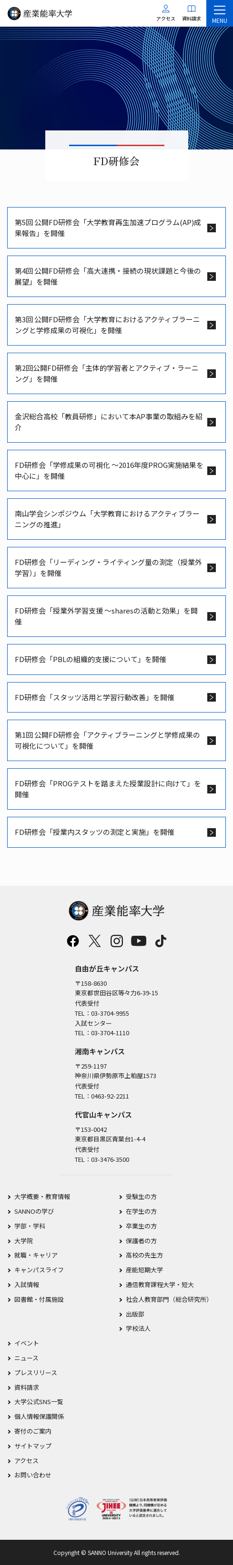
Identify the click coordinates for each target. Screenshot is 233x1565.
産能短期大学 (144, 1269)
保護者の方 (141, 1240)
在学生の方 (141, 1211)
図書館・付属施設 (39, 1299)
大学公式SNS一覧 (38, 1401)
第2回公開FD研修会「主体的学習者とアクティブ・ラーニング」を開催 (107, 373)
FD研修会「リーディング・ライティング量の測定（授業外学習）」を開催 (108, 567)
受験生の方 (141, 1196)
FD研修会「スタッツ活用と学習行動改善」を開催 (94, 697)
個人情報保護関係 (39, 1416)
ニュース (26, 1357)
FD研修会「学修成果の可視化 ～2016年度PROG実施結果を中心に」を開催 (109, 470)
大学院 (23, 1240)
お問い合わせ (32, 1474)
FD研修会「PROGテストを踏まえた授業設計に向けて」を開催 (108, 788)
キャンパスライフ (39, 1269)
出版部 (135, 1313)
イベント (26, 1342)
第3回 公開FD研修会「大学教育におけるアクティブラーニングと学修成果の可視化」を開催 (107, 324)
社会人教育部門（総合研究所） (169, 1299)
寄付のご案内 (32, 1431)
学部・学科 (29, 1225)
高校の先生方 (144, 1254)
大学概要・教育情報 (42, 1196)
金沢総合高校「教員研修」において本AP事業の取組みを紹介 (109, 421)
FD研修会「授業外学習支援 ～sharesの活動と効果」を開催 (106, 615)
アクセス (26, 1460)
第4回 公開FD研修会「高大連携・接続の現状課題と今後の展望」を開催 (108, 276)
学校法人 (138, 1328)
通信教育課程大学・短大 (160, 1284)
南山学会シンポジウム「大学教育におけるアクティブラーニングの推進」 (107, 518)
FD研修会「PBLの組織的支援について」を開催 (90, 659)
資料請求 (26, 1387)
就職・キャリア (36, 1254)
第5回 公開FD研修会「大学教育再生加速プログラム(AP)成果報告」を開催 (108, 227)
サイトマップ (32, 1445)
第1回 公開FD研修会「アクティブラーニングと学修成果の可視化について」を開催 (107, 740)
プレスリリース (35, 1372)
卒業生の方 (141, 1225)
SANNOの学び (34, 1211)
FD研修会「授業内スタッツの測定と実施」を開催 (94, 832)
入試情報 (26, 1284)
